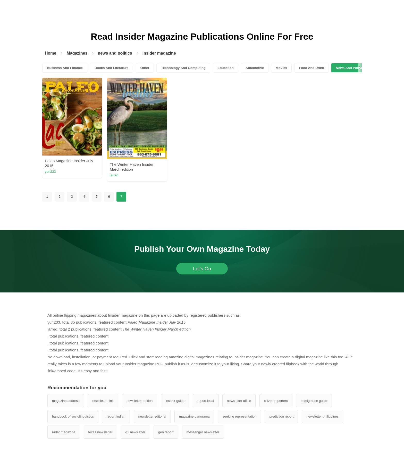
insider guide (174, 401)
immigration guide (314, 401)
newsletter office (239, 401)
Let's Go (202, 268)
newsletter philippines (323, 416)
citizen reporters (276, 401)
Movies (281, 68)
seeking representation (240, 416)
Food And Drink (311, 68)
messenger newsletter (203, 432)
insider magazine (159, 53)
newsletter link (102, 401)
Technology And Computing (183, 68)
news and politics (115, 53)
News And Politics (350, 68)
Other (144, 68)
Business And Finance (65, 68)
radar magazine (63, 432)
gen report (165, 432)
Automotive (255, 68)
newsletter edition (140, 401)
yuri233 (50, 172)
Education (225, 68)
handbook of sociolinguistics (73, 416)
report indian (116, 416)
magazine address (65, 401)
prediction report (281, 416)
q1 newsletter (135, 432)
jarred (114, 175)
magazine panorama (194, 416)
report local (205, 401)
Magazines (76, 53)
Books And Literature (112, 68)
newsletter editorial (152, 416)
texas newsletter (100, 432)
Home (50, 53)
